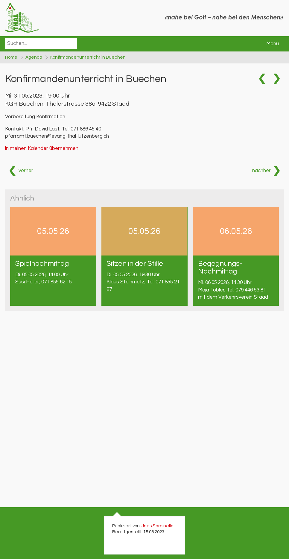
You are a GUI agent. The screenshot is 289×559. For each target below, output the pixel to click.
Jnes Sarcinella (158, 525)
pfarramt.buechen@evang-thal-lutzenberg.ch (57, 136)
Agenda (33, 57)
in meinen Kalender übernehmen (41, 148)
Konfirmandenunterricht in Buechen (88, 57)
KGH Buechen (67, 104)
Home (11, 57)
